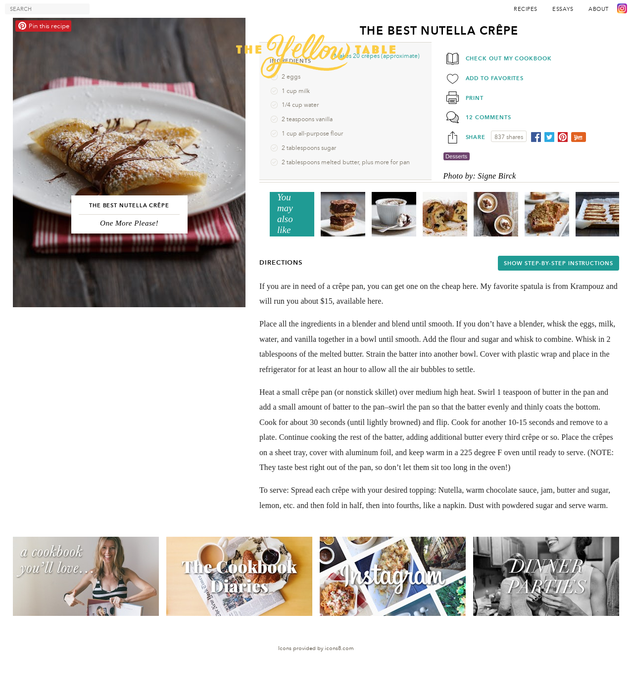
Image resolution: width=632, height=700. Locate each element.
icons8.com (339, 648)
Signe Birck (497, 176)
